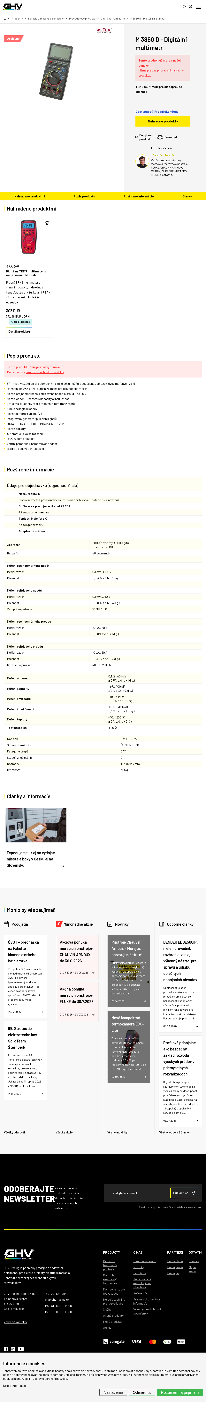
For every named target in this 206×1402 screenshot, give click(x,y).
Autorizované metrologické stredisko (142, 1283)
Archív (107, 1327)
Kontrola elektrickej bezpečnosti (111, 1279)
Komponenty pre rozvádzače (114, 1291)
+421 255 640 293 (55, 1294)
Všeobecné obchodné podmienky (147, 1311)
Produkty (111, 1252)
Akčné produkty (113, 1315)
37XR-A (12, 266)
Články (187, 196)
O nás (138, 1252)
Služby (107, 1309)
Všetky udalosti (14, 1132)
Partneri (175, 1252)
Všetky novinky (117, 1132)
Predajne (173, 1273)
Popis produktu (84, 196)
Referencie (140, 1293)
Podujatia (20, 924)
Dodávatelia (175, 1261)
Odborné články (180, 924)
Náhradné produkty (163, 121)
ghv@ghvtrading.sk (56, 1299)
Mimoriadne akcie (78, 924)
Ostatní (195, 1252)
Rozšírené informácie (139, 196)
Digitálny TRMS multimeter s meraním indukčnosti (26, 273)
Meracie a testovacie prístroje (110, 1265)
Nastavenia (113, 1392)
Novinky (122, 924)
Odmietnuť (142, 1392)
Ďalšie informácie (14, 1385)
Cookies (194, 1261)
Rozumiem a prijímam (180, 1392)
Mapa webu (192, 1269)
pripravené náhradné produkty (45, 372)
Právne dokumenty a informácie (146, 1301)
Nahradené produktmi (29, 196)
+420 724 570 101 (163, 154)
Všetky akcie (64, 1132)
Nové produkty (112, 1321)
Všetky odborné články (174, 1132)
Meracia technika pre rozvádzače (114, 1301)
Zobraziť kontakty (15, 1322)
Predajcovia (175, 1267)
